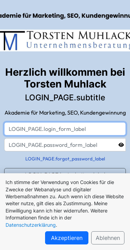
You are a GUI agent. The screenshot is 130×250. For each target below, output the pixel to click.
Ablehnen (108, 237)
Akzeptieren (67, 237)
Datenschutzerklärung (31, 225)
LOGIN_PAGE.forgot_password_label (65, 159)
